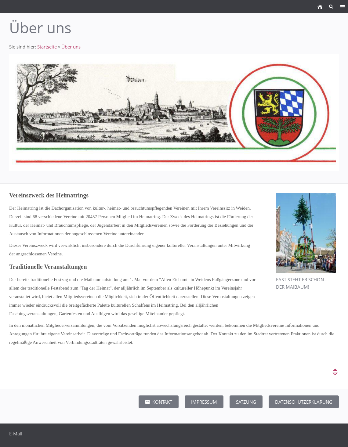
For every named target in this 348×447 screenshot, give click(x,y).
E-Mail (15, 434)
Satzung (246, 402)
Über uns (71, 47)
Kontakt (158, 402)
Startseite (47, 47)
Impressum (204, 402)
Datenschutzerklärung (303, 402)
